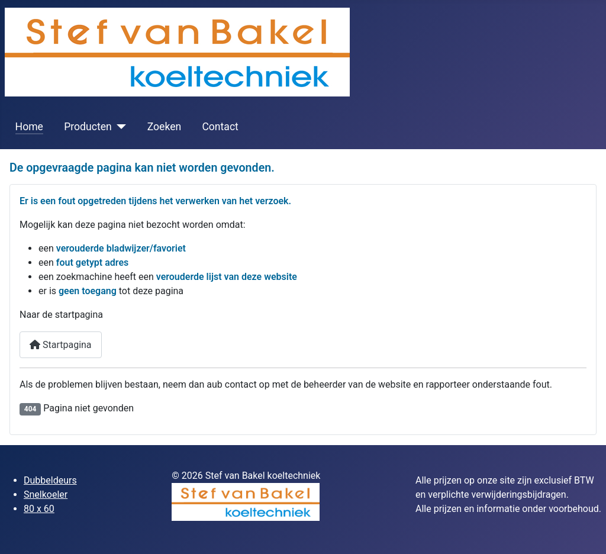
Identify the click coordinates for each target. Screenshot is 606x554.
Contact (220, 127)
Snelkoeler (45, 494)
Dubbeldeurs (50, 480)
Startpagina (61, 344)
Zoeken (164, 127)
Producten (88, 127)
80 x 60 (39, 508)
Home (29, 127)
